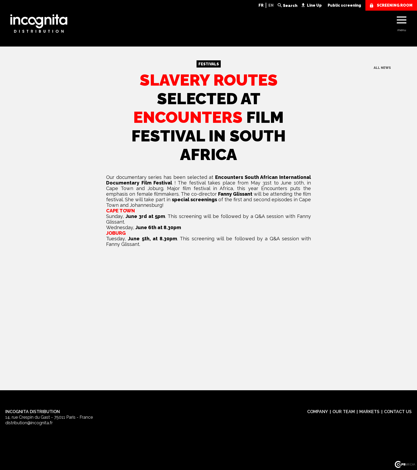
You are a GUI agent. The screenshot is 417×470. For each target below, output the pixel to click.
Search (290, 5)
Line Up (314, 5)
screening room (394, 5)
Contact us (398, 411)
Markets (369, 411)
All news (382, 68)
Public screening (344, 5)
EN (271, 5)
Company (317, 411)
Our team (343, 411)
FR (261, 5)
